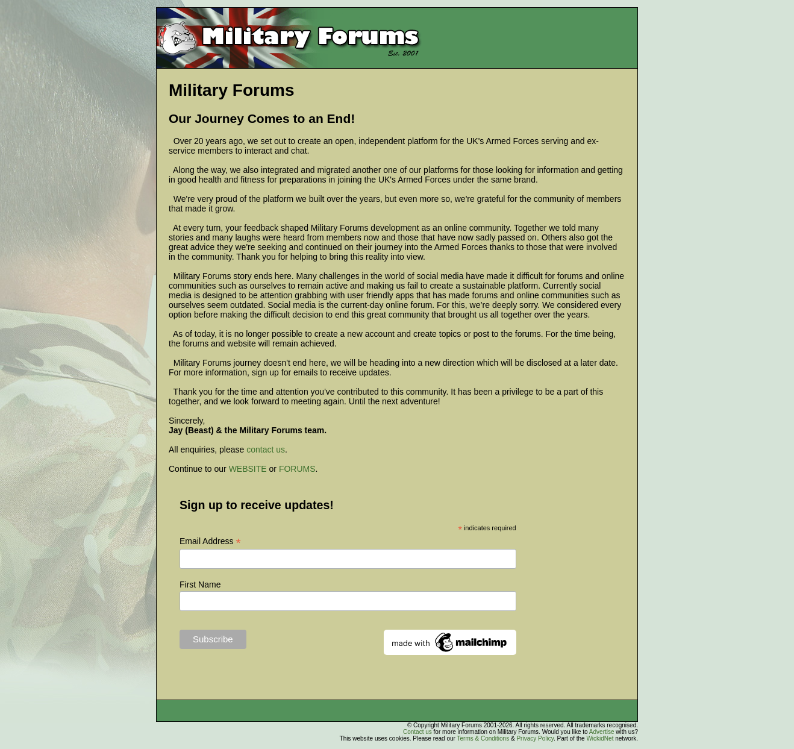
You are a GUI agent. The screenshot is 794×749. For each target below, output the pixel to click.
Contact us (417, 732)
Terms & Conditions (483, 738)
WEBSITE (248, 469)
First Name (200, 584)
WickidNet (599, 738)
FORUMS (297, 469)
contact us (265, 449)
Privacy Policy (535, 738)
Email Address (210, 541)
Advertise (601, 732)
